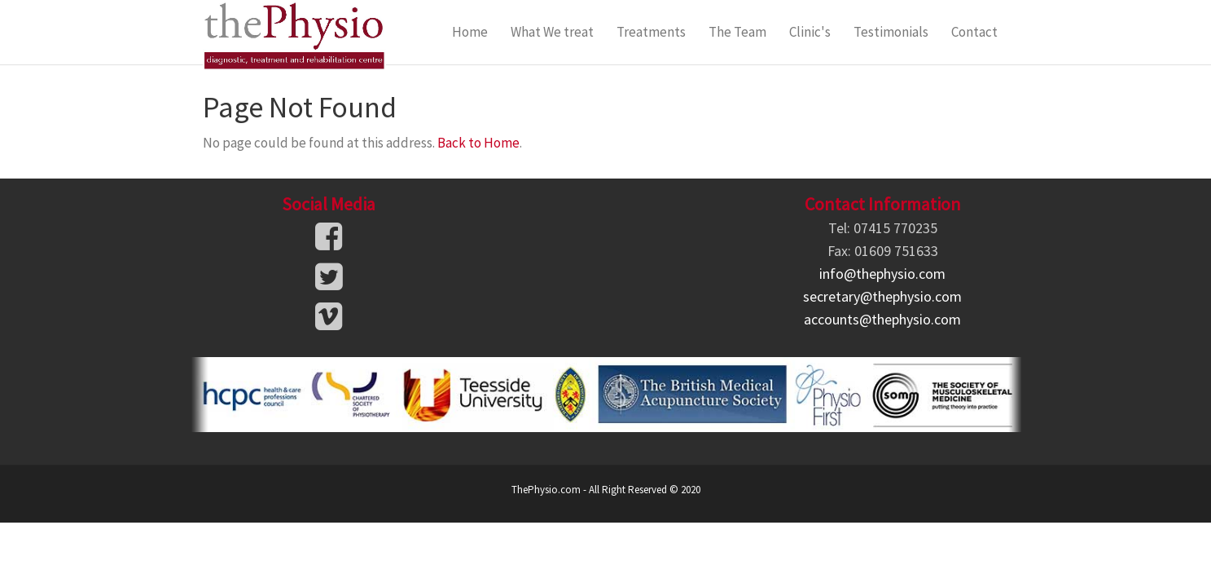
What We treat (552, 32)
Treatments (651, 32)
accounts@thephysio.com (882, 319)
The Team (737, 32)
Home (470, 32)
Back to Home (478, 143)
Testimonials (890, 32)
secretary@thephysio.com (882, 296)
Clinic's (810, 32)
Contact (974, 32)
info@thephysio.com (882, 273)
